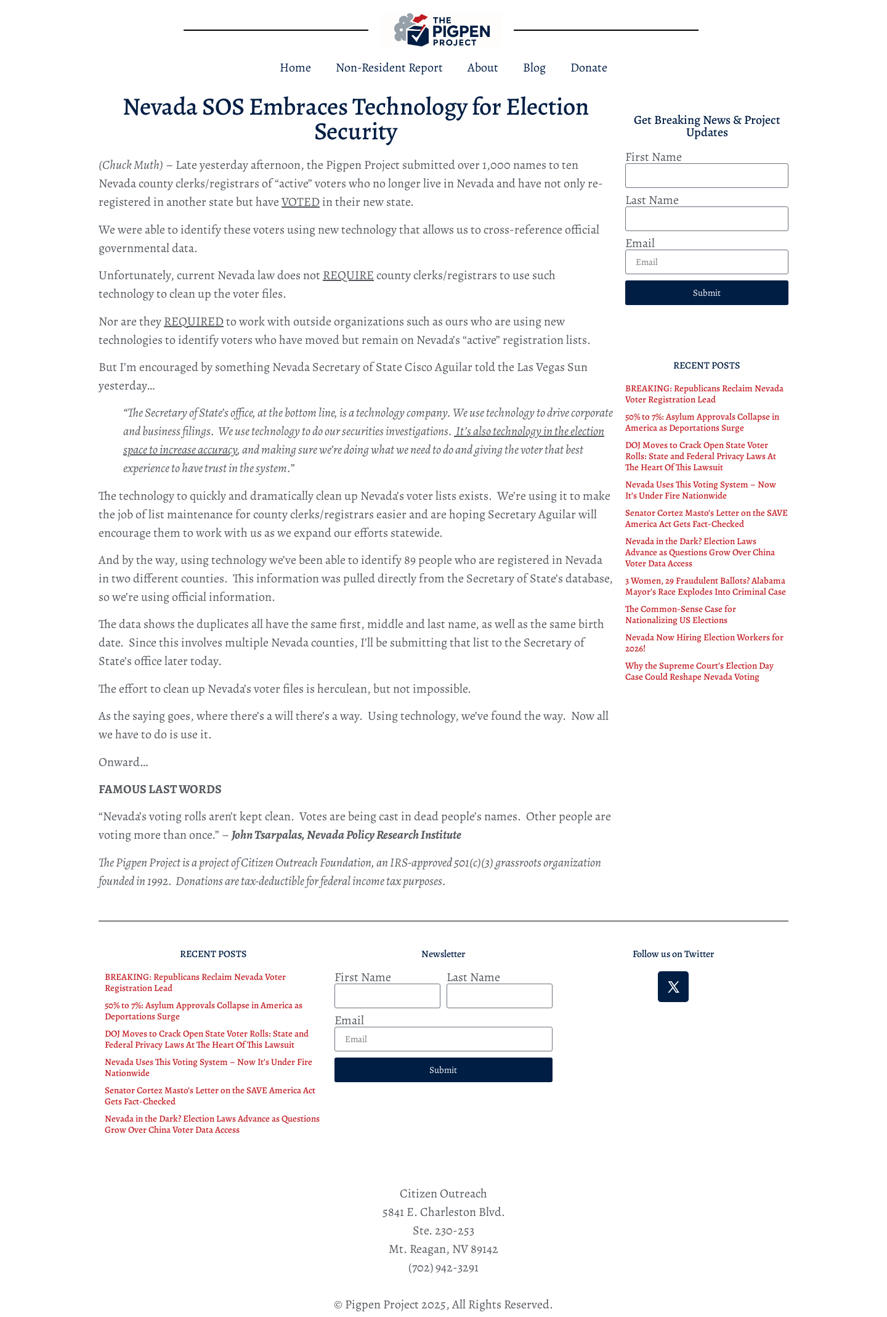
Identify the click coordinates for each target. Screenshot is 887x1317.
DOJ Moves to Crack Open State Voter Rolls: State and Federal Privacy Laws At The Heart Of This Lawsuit (700, 456)
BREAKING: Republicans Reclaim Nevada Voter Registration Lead (704, 394)
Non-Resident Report (389, 67)
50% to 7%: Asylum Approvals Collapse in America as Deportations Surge (702, 422)
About (483, 67)
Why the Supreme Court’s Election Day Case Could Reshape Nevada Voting (699, 671)
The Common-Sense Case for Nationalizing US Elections (680, 614)
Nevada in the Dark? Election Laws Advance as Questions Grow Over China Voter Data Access (700, 552)
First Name (653, 157)
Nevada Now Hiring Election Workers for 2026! (704, 642)
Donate (588, 67)
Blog (534, 67)
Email (640, 243)
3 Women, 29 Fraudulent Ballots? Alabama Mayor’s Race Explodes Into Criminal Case (705, 586)
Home (295, 67)
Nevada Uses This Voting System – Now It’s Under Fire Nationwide (700, 490)
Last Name (652, 200)
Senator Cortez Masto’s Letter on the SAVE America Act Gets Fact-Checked (706, 518)
